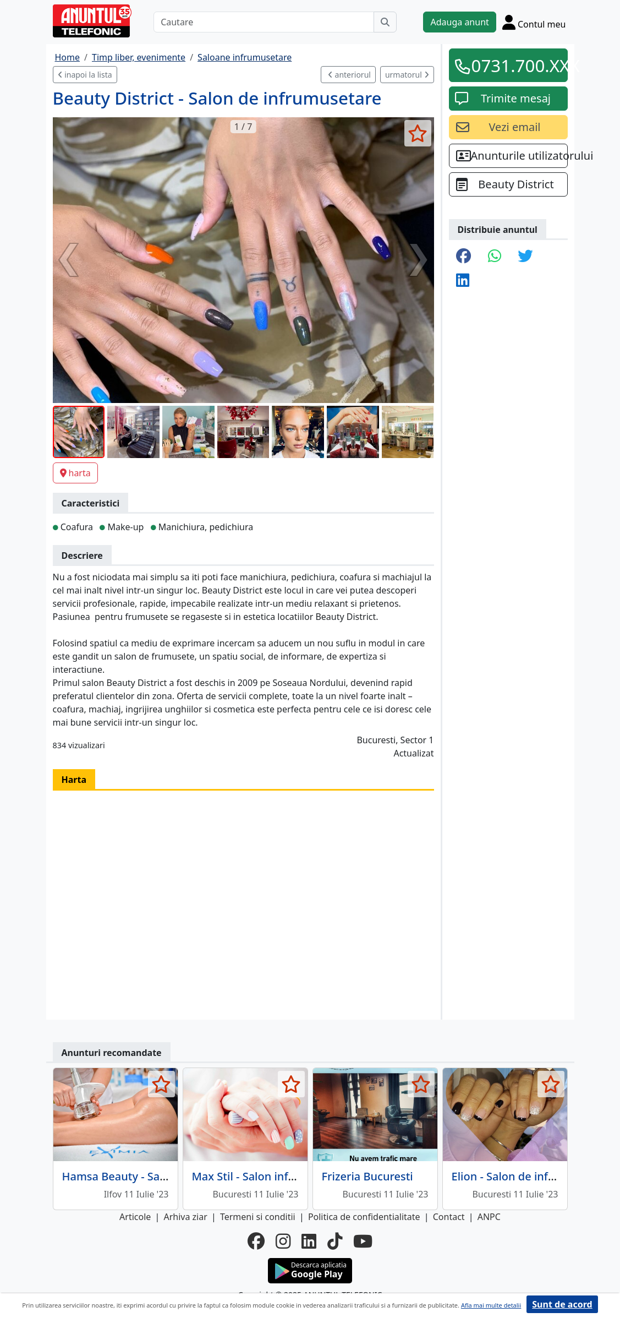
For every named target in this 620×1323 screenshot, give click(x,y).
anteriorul (349, 74)
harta (75, 473)
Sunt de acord (562, 1304)
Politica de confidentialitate (364, 1217)
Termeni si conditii (257, 1217)
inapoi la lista (85, 74)
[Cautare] (263, 22)
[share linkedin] (462, 281)
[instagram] (283, 1241)
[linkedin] (308, 1241)
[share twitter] (525, 256)
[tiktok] (334, 1241)
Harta (74, 780)
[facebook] (256, 1241)
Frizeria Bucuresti (367, 1176)
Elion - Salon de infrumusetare (531, 1176)
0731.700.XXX (516, 65)
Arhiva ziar (185, 1217)
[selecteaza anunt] (417, 133)
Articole (135, 1217)
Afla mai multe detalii (491, 1305)
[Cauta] (385, 22)
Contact (449, 1217)
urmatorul (407, 74)
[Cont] (534, 22)
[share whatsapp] (494, 256)
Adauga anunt (459, 22)
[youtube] (362, 1241)
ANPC (489, 1217)
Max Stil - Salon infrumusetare (271, 1176)
